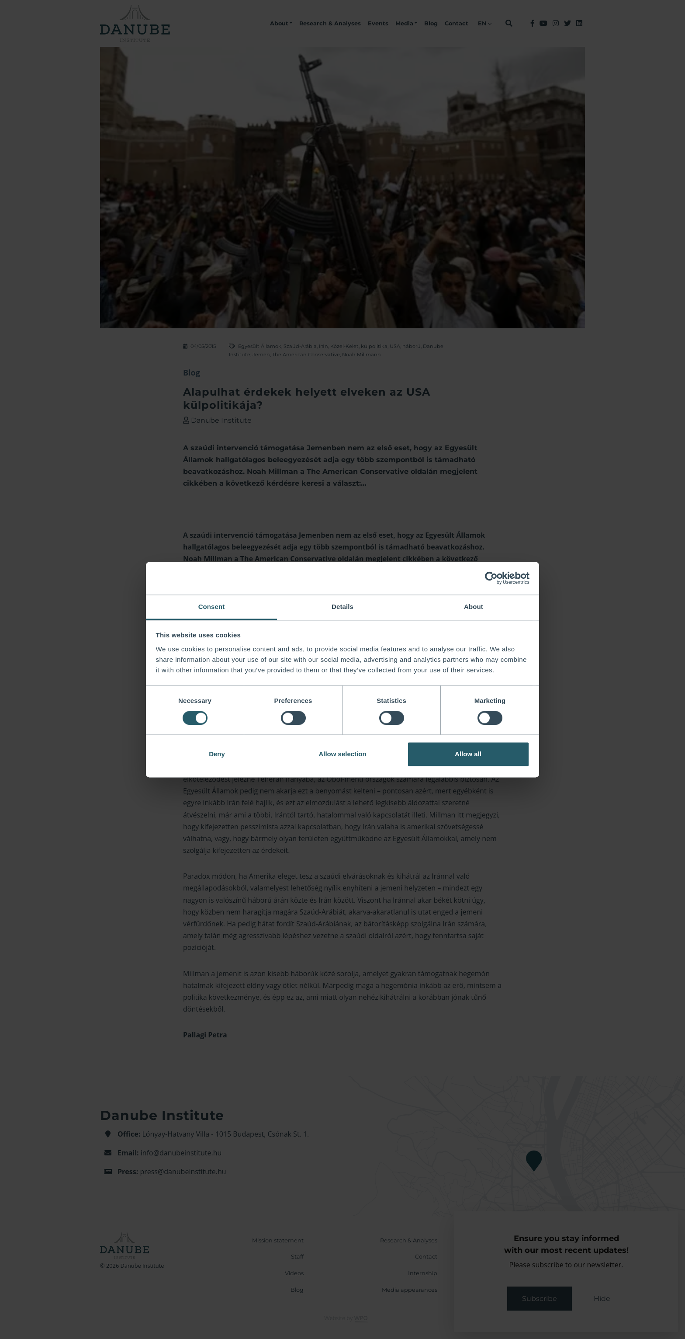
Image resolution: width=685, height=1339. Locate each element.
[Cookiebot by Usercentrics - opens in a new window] (491, 577)
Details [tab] (342, 606)
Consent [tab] (211, 606)
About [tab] (473, 606)
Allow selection (342, 754)
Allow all (468, 754)
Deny (217, 754)
